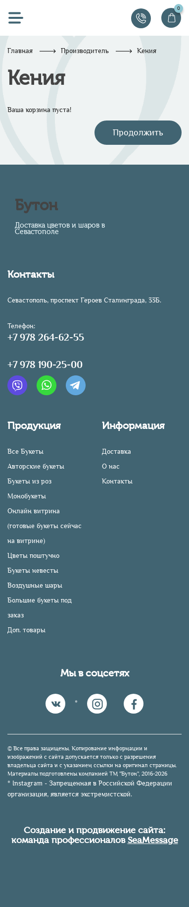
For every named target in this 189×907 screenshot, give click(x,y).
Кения (146, 51)
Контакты (117, 481)
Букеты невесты (32, 570)
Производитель (85, 51)
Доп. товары (26, 630)
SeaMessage (153, 840)
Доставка (116, 451)
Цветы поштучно (33, 555)
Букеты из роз (29, 481)
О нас (111, 466)
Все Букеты (25, 451)
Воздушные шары (34, 585)
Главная (20, 51)
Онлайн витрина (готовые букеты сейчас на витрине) (44, 525)
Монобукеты (26, 496)
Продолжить (138, 132)
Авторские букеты (35, 466)
